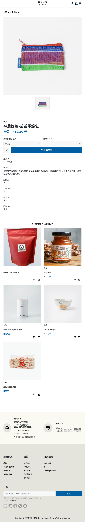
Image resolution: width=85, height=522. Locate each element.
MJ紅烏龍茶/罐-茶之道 (12, 329)
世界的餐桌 (7, 474)
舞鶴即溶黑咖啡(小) (11, 272)
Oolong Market (50, 470)
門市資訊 (27, 467)
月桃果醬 (47, 272)
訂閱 (69, 493)
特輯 (5, 463)
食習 (45, 467)
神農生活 (47, 463)
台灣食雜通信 (8, 467)
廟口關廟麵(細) (9, 386)
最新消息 (6, 470)
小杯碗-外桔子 (50, 329)
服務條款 (27, 478)
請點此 (13, 500)
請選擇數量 (47, 139)
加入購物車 (46, 150)
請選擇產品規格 (9, 139)
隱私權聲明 (28, 474)
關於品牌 (27, 463)
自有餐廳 (27, 470)
